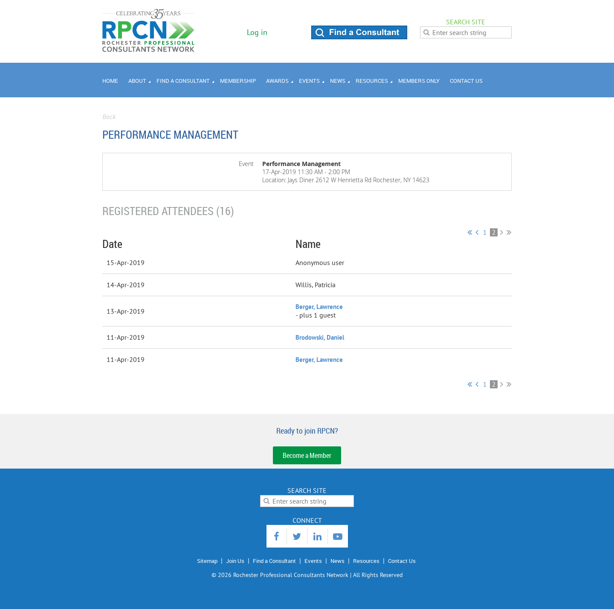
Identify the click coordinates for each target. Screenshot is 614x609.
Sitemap (207, 561)
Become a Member (307, 455)
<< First (469, 232)
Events (313, 561)
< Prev (477, 232)
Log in (257, 32)
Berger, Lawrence (319, 307)
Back (109, 116)
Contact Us (402, 561)
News (337, 561)
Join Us (235, 561)
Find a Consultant (274, 561)
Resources (366, 561)
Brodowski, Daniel (319, 337)
